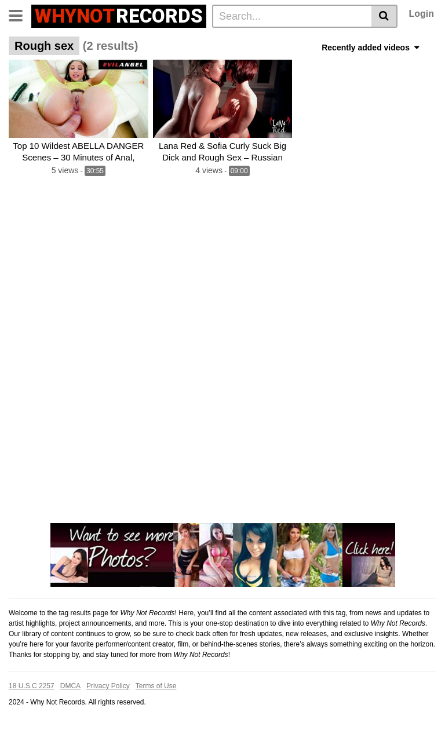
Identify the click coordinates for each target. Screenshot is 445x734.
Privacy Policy (108, 686)
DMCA (70, 686)
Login (421, 14)
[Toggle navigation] (20, 14)
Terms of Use (156, 686)
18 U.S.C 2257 (31, 686)
